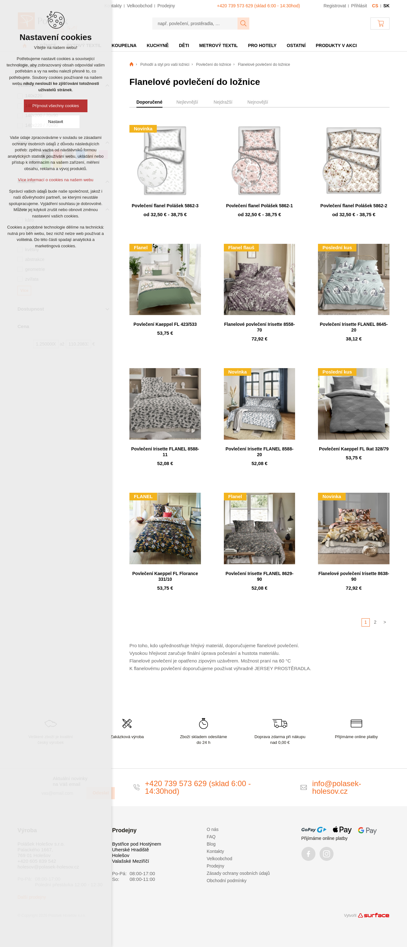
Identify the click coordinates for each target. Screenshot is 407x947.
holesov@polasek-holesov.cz (48, 866)
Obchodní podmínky (226, 880)
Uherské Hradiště (130, 849)
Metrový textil (218, 45)
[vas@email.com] (61, 793)
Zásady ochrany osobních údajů (238, 873)
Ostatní (296, 45)
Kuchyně (158, 45)
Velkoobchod (219, 858)
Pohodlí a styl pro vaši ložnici (164, 64)
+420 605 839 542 (36, 861)
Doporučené (149, 102)
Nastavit (55, 121)
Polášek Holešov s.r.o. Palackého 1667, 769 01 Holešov (41, 849)
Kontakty (215, 851)
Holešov (120, 855)
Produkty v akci (336, 45)
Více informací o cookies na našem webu (55, 179)
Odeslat (101, 792)
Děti (184, 45)
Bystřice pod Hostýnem (136, 844)
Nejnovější (257, 102)
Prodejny (215, 865)
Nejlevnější (187, 102)
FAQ (211, 836)
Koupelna (124, 45)
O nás (212, 829)
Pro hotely (262, 45)
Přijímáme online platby (324, 838)
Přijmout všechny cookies (55, 105)
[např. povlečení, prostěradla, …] (195, 23)
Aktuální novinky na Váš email (70, 781)
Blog (211, 844)
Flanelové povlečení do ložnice (264, 64)
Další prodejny (31, 897)
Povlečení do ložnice (213, 64)
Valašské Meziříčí (130, 861)
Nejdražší (223, 102)
